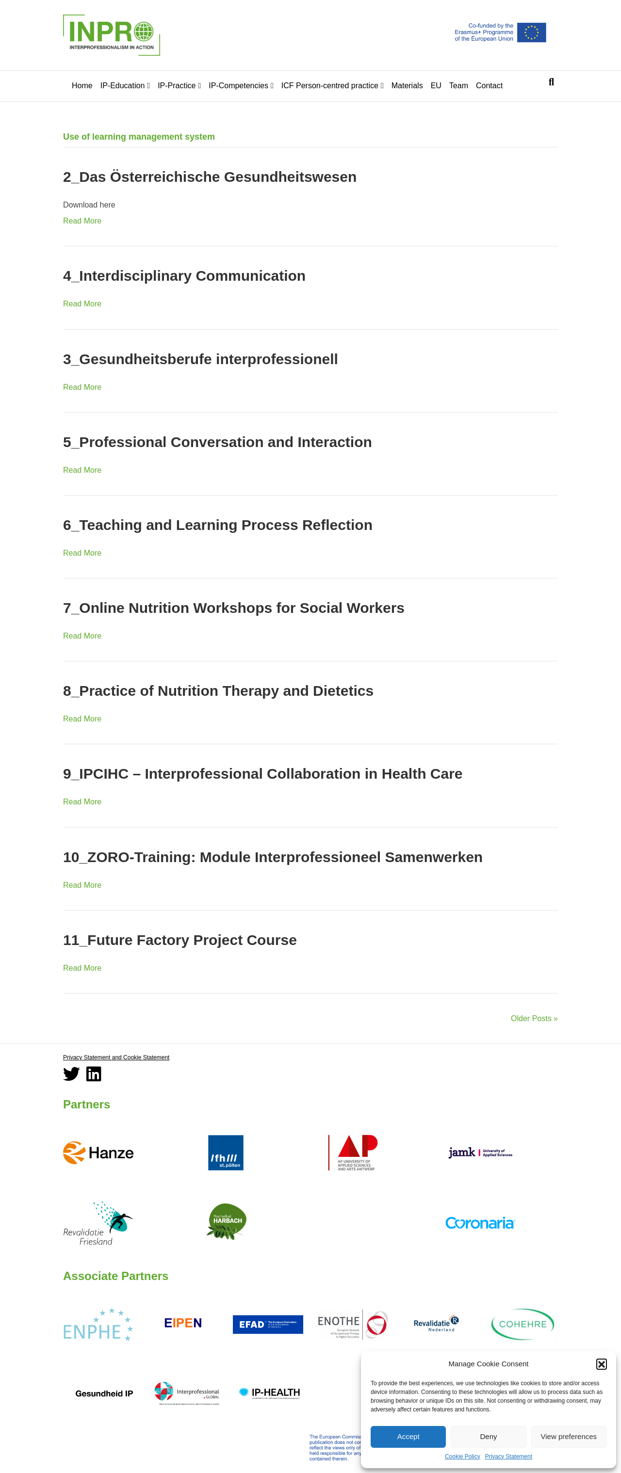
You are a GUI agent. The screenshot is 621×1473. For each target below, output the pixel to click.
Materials (407, 85)
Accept (408, 1436)
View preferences (569, 1436)
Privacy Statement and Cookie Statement (116, 1057)
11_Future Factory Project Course (180, 940)
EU (436, 85)
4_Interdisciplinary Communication (184, 276)
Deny (488, 1436)
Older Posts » (534, 1018)
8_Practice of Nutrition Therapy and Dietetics (218, 691)
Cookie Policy (462, 1456)
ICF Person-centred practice (329, 85)
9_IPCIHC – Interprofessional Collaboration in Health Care (263, 774)
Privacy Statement (508, 1456)
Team (458, 85)
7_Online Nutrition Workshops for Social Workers (234, 608)
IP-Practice (177, 85)
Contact (489, 85)
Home (82, 85)
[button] (601, 1364)
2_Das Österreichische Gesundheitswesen (210, 177)
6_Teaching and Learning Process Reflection (218, 525)
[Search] (551, 82)
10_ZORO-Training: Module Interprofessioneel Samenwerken (273, 857)
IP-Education (122, 85)
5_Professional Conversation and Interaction (217, 442)
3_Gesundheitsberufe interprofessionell (200, 359)
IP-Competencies (238, 85)
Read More (82, 221)
